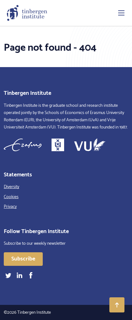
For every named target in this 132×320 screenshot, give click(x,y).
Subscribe (23, 259)
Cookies (11, 197)
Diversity (11, 187)
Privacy (10, 206)
